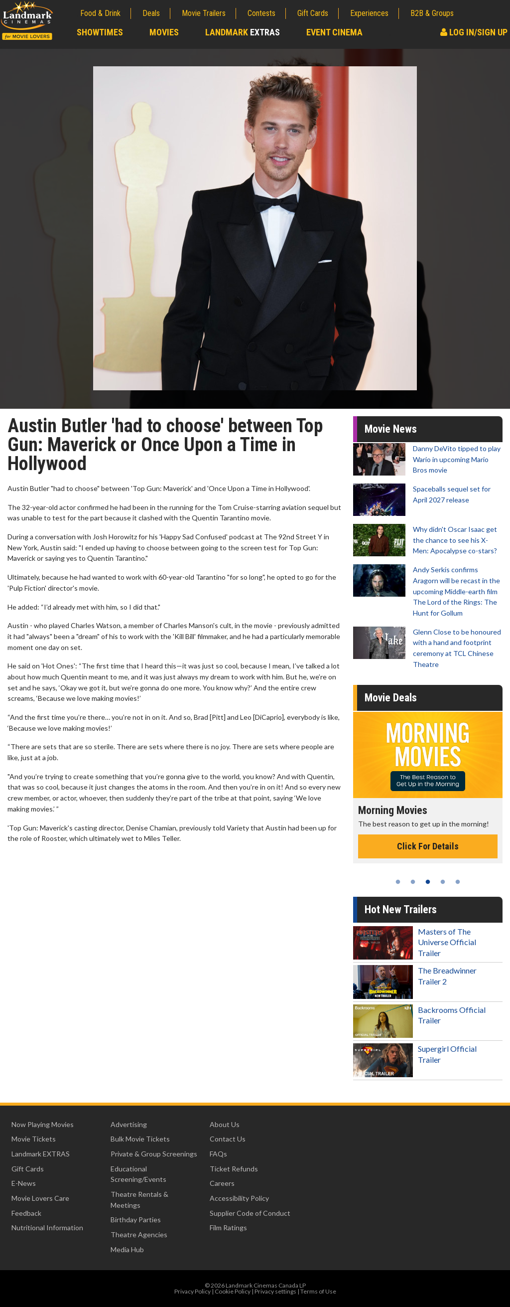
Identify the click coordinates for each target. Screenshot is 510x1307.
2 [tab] (413, 882)
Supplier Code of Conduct (250, 1213)
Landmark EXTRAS (40, 1153)
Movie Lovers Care (40, 1198)
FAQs (218, 1153)
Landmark (242, 32)
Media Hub (127, 1249)
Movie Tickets (33, 1139)
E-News (23, 1183)
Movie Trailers (204, 13)
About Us (225, 1124)
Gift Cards (312, 13)
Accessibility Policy (239, 1198)
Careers (222, 1183)
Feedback (26, 1213)
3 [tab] (428, 882)
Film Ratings (228, 1227)
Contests (261, 13)
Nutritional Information (47, 1227)
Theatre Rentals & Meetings (139, 1199)
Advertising (129, 1124)
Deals (151, 13)
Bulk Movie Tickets (140, 1139)
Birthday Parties (136, 1219)
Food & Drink (100, 13)
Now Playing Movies (42, 1124)
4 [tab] (443, 882)
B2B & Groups (432, 13)
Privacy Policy (192, 1291)
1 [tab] (398, 882)
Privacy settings (275, 1291)
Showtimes (100, 32)
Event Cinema (334, 32)
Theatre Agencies (139, 1234)
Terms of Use (318, 1291)
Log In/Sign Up (474, 32)
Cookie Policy (233, 1291)
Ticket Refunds (234, 1168)
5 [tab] (458, 882)
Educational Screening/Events (138, 1174)
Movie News (391, 429)
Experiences (369, 13)
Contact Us (228, 1139)
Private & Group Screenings (154, 1153)
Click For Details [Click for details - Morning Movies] (428, 846)
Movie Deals (391, 697)
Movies (164, 32)
